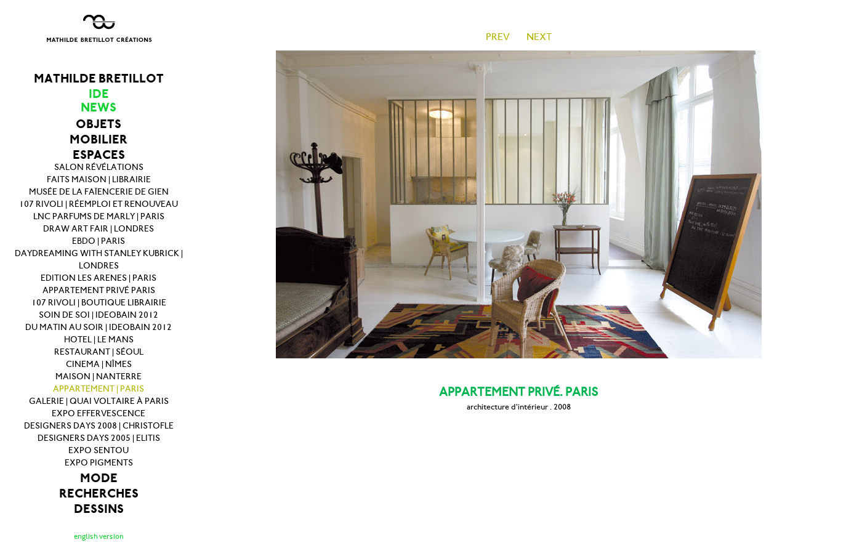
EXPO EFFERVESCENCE (98, 413)
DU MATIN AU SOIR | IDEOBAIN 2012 (98, 327)
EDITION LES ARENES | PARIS (98, 278)
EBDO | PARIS (98, 241)
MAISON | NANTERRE (98, 376)
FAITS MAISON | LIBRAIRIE (99, 179)
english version (99, 536)
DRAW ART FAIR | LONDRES (98, 229)
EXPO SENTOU (98, 450)
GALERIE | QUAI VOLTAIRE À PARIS (99, 401)
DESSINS (99, 509)
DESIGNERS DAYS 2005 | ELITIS (99, 438)
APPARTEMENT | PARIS (98, 389)
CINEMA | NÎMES (99, 364)
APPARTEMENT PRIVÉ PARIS (98, 290)
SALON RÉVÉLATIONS (98, 167)
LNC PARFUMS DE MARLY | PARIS (98, 216)
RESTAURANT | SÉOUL (98, 352)
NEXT (539, 36)
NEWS (98, 107)
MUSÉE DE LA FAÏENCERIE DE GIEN (99, 192)
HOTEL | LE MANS (99, 339)
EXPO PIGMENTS (99, 462)
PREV (498, 36)
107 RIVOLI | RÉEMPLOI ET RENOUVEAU (98, 204)
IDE (99, 94)
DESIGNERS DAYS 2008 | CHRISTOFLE (99, 426)
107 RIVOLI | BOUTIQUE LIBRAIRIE (98, 302)
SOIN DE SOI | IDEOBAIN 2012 (98, 315)
